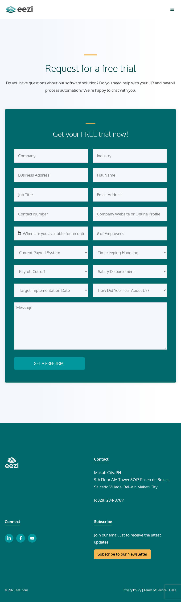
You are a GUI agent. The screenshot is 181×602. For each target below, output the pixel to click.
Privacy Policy (132, 590)
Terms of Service (155, 590)
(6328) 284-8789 (109, 500)
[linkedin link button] (9, 538)
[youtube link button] (32, 538)
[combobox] (51, 234)
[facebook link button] (20, 538)
